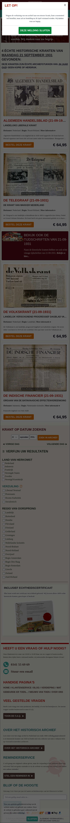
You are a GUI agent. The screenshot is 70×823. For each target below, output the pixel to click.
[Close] (65, 5)
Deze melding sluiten (35, 30)
